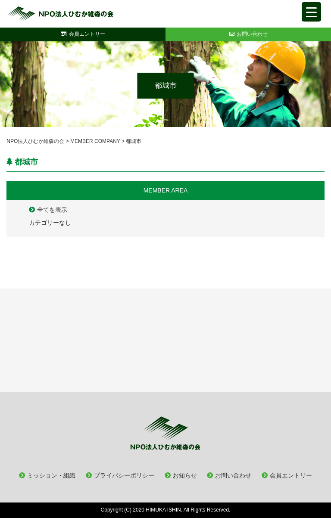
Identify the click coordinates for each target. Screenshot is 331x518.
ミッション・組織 (51, 475)
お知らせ (185, 475)
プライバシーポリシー (124, 475)
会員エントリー (291, 475)
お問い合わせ (233, 475)
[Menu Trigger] (311, 12)
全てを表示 (52, 209)
